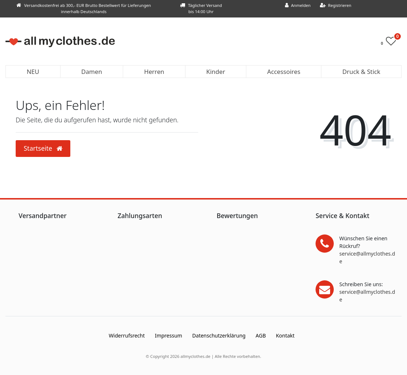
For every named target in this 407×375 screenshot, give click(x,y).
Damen (91, 71)
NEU (33, 71)
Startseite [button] (43, 148)
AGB (261, 335)
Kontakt (285, 335)
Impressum (168, 335)
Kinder (215, 71)
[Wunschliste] (390, 42)
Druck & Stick (361, 71)
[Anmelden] (298, 5)
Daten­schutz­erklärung (219, 335)
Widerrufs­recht (127, 335)
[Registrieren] (336, 5)
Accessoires (283, 71)
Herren (154, 71)
